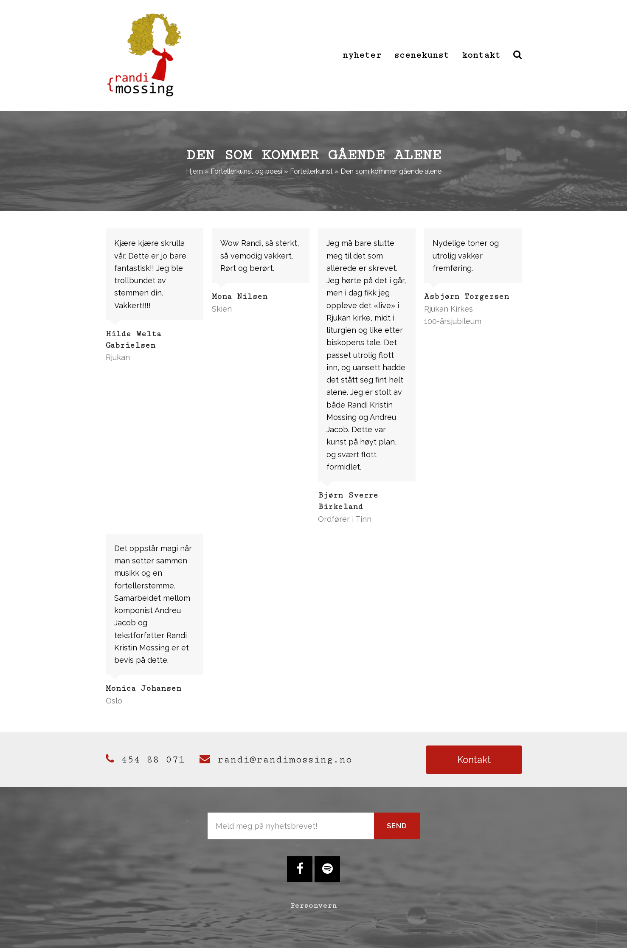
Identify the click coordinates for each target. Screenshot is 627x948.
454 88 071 (145, 759)
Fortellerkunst (311, 171)
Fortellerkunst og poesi (246, 171)
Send (397, 825)
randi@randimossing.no (276, 759)
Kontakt (474, 759)
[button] (517, 55)
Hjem (194, 171)
